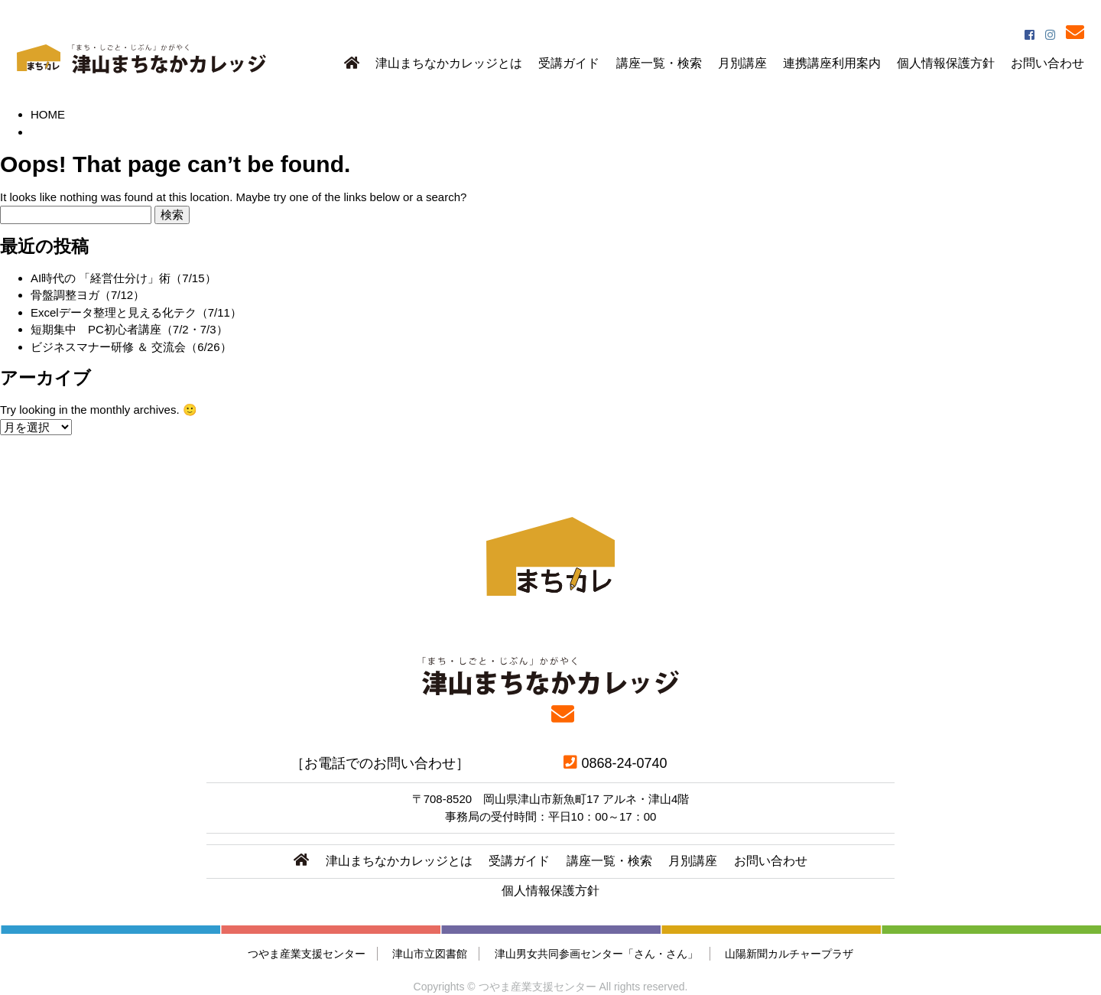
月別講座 (742, 63)
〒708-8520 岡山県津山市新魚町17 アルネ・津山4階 (551, 798)
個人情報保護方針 (946, 63)
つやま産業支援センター (306, 954)
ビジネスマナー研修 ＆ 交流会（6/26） (131, 346)
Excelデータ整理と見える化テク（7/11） (136, 312)
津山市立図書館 (429, 954)
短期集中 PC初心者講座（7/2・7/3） (129, 329)
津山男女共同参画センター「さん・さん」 (596, 954)
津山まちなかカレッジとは (448, 63)
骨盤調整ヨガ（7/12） (88, 294)
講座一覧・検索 (659, 63)
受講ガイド (568, 63)
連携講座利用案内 (832, 63)
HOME (48, 114)
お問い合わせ (1047, 63)
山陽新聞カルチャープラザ (789, 954)
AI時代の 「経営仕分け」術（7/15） (123, 278)
